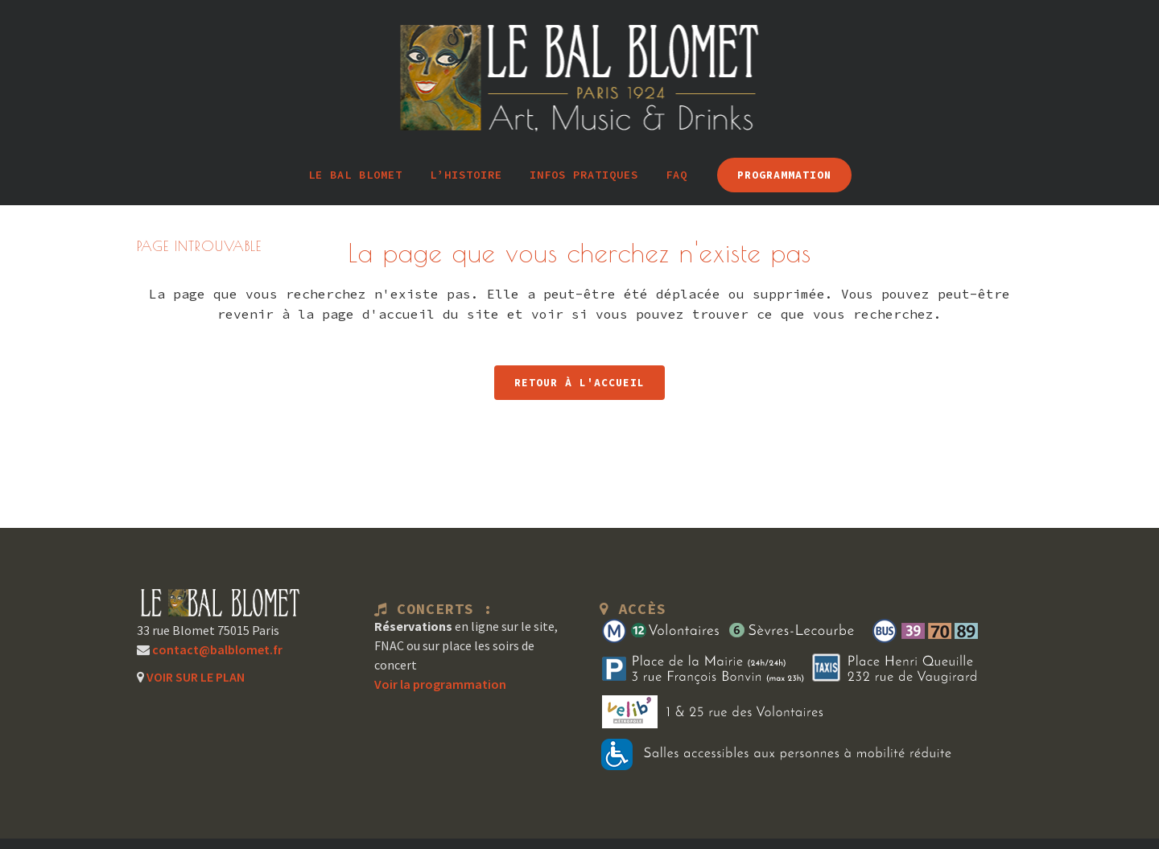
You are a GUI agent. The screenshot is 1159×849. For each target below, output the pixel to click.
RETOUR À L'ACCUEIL (579, 382)
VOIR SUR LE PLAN (194, 677)
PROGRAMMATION (784, 175)
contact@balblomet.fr (216, 649)
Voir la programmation (440, 684)
